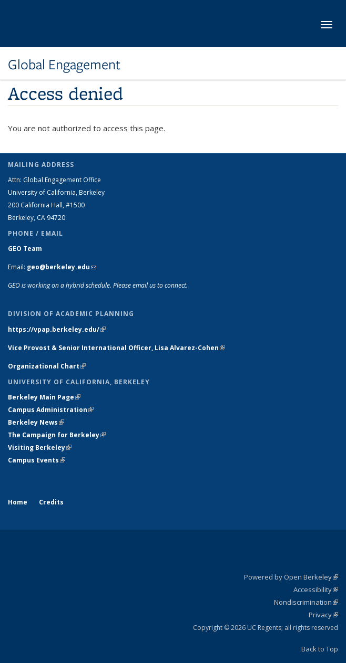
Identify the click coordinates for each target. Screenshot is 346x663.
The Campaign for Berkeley (57, 434)
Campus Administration (51, 409)
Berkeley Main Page (44, 397)
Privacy (323, 614)
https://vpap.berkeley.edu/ (57, 329)
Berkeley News (36, 422)
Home (17, 502)
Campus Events (36, 460)
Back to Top (319, 649)
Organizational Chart (47, 366)
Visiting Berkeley (40, 447)
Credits (51, 502)
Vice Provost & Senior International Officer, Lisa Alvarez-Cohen (116, 347)
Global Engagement (64, 64)
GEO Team (25, 248)
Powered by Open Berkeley (291, 577)
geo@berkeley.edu (61, 266)
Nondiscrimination (306, 602)
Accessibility (315, 589)
